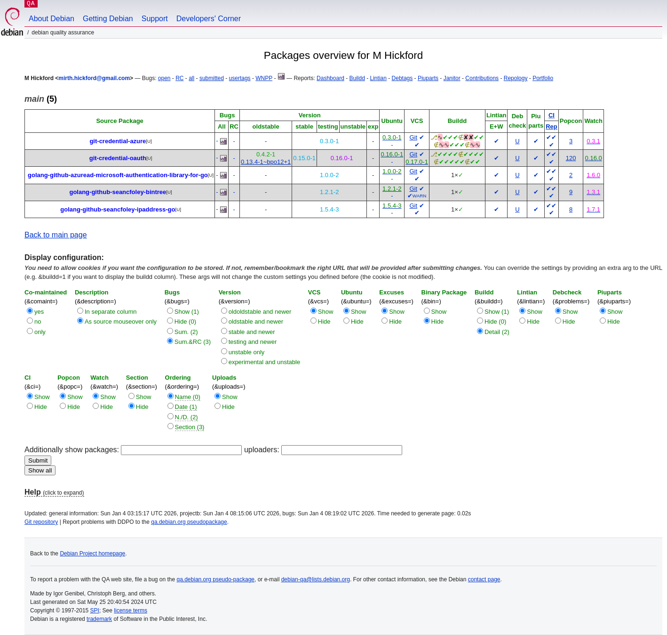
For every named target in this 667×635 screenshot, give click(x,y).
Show (326, 311)
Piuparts (428, 78)
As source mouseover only (121, 321)
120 (571, 158)
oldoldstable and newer (260, 311)
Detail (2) (496, 331)
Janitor (452, 78)
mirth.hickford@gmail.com (94, 78)
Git (413, 137)
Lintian (378, 78)
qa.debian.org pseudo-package (215, 579)
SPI (94, 610)
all (191, 78)
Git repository (41, 522)
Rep (551, 126)
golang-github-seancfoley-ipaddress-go (117, 209)
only (40, 331)
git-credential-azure (117, 141)
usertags (240, 78)
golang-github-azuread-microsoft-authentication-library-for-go (118, 175)
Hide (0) (185, 321)
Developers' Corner (208, 19)
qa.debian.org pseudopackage (189, 522)
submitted (211, 78)
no (37, 321)
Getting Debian (108, 19)
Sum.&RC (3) (193, 341)
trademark (99, 619)
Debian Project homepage (92, 553)
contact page (484, 579)
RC (179, 78)
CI (551, 115)
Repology (516, 78)
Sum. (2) (186, 331)
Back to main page (55, 235)
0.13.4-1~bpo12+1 (266, 161)
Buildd (357, 78)
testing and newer (253, 341)
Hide (324, 321)
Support (155, 19)
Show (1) (187, 311)
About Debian (51, 19)
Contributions (482, 78)
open (164, 78)
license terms (130, 610)
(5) (40, 99)
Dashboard (330, 78)
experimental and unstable (265, 362)
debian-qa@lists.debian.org (315, 579)
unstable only (247, 352)
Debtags (402, 78)
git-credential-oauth (117, 158)
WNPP (263, 78)
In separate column (111, 311)
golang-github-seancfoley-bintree (117, 191)
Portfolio (542, 78)
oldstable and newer (256, 321)
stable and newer (252, 331)
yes (39, 311)
